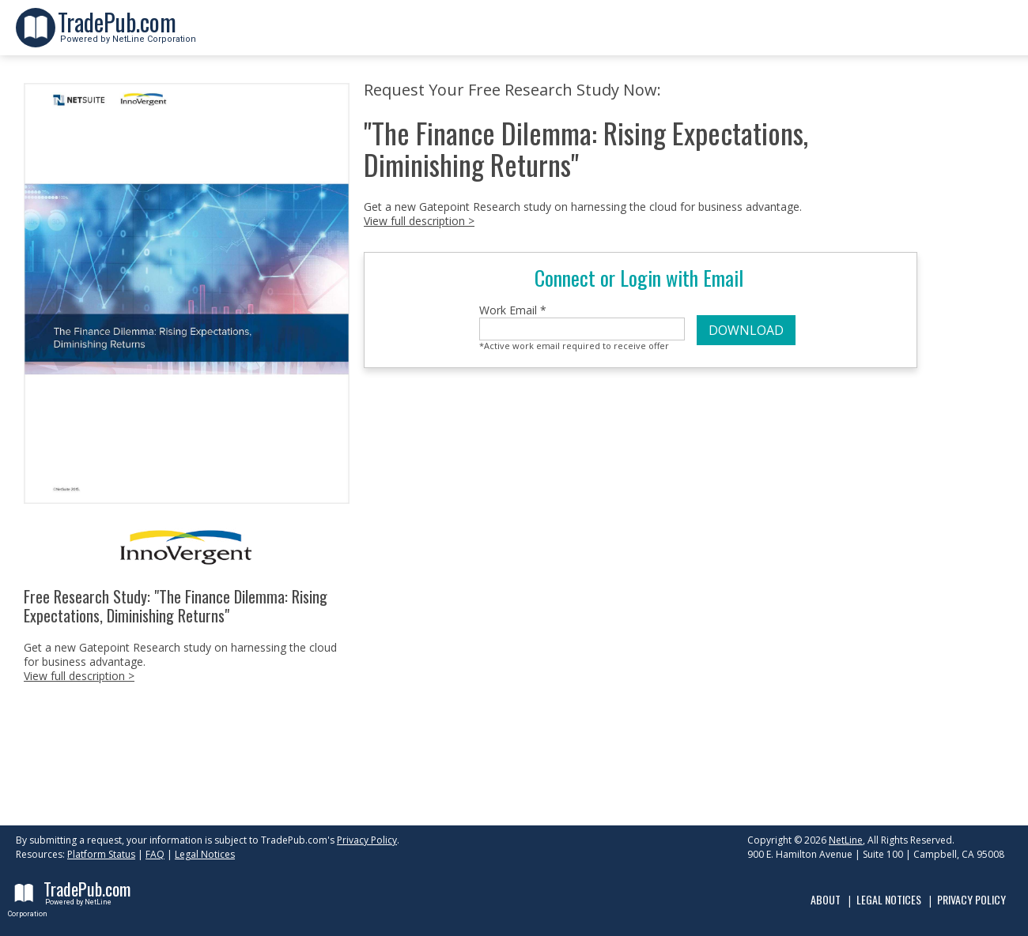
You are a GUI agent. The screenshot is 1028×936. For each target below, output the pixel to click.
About (826, 899)
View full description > (79, 675)
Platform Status (101, 854)
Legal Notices (205, 854)
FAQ (155, 854)
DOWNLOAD (746, 330)
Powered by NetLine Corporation (127, 34)
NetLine (846, 840)
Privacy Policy (367, 840)
